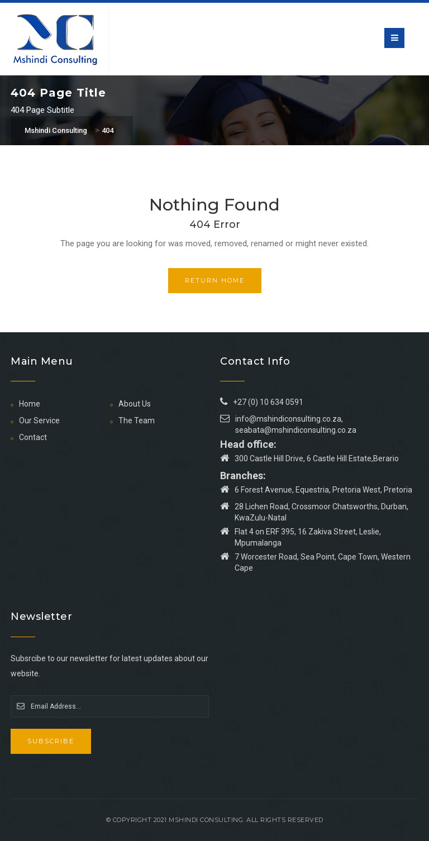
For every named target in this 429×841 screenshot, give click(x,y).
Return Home (215, 280)
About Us (134, 403)
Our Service (39, 420)
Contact (33, 437)
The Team (136, 420)
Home (29, 403)
